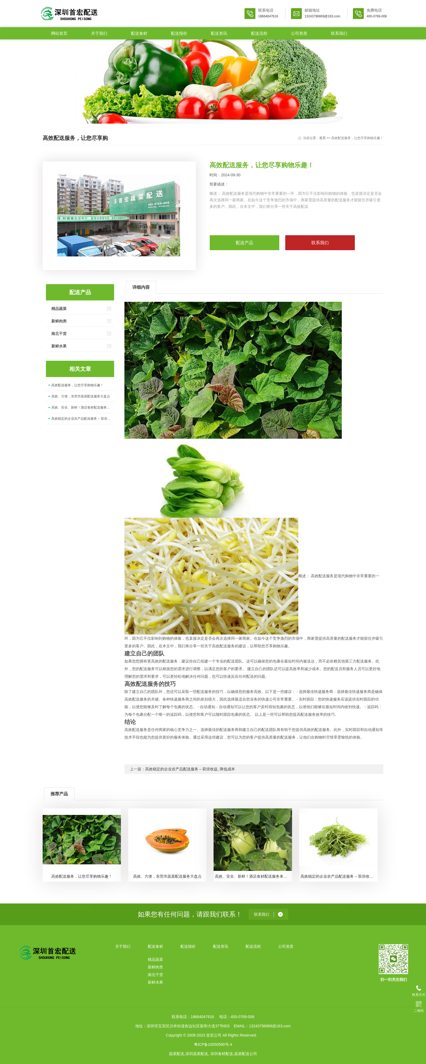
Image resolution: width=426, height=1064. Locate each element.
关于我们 (99, 33)
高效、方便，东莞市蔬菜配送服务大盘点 (80, 396)
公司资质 (299, 33)
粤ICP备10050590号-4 (213, 1044)
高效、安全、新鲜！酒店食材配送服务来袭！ (82, 407)
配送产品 (244, 242)
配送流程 (259, 33)
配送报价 (179, 33)
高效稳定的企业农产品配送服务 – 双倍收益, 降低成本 (82, 418)
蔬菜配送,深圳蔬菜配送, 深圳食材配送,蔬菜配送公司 (213, 1054)
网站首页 (59, 33)
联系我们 (339, 33)
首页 (322, 138)
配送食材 (139, 33)
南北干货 (59, 333)
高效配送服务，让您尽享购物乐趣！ (77, 385)
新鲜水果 (59, 346)
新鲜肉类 (59, 321)
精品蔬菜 (59, 308)
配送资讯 (219, 33)
